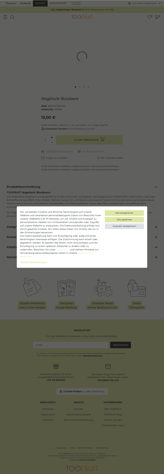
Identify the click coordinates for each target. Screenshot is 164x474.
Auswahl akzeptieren (124, 226)
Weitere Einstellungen (33, 262)
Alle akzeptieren (124, 212)
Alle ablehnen (124, 219)
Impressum (62, 249)
